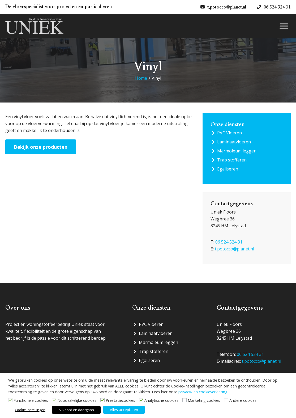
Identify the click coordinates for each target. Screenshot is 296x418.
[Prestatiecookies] (102, 400)
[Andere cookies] (226, 400)
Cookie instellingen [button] (30, 409)
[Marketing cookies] (184, 400)
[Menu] (284, 26)
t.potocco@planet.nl (234, 249)
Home (141, 78)
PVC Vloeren (229, 133)
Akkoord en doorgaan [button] (76, 409)
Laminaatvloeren (234, 142)
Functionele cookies (31, 400)
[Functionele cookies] (10, 400)
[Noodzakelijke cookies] (54, 400)
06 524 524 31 (228, 242)
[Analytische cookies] (141, 400)
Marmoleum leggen (236, 151)
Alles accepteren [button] (124, 409)
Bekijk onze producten (40, 147)
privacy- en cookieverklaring (203, 391)
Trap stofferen (232, 160)
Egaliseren (227, 169)
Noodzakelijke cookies (76, 400)
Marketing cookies (204, 400)
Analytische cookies (161, 400)
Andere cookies (242, 400)
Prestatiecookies (120, 400)
